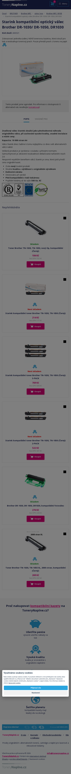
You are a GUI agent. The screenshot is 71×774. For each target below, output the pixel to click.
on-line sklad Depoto (18, 759)
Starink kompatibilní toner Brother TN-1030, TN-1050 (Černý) (35, 313)
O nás (23, 735)
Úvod (4, 13)
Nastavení (36, 693)
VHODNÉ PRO (41, 119)
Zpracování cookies (14, 683)
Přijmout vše (36, 688)
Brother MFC (26, 13)
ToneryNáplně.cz (10, 756)
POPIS (26, 119)
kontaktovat (34, 107)
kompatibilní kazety (45, 606)
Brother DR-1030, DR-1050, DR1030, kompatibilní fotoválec (35, 505)
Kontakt (34, 735)
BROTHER (14, 13)
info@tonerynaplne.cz (58, 753)
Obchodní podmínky (51, 735)
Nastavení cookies (37, 759)
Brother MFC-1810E (54, 13)
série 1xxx (39, 13)
